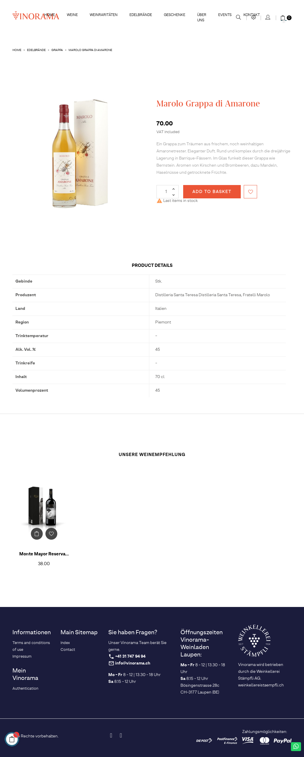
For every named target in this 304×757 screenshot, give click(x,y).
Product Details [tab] (152, 265)
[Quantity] (167, 191)
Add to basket (212, 192)
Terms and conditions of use (31, 646)
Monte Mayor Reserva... (44, 554)
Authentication (25, 688)
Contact (68, 650)
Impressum (21, 656)
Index (65, 643)
